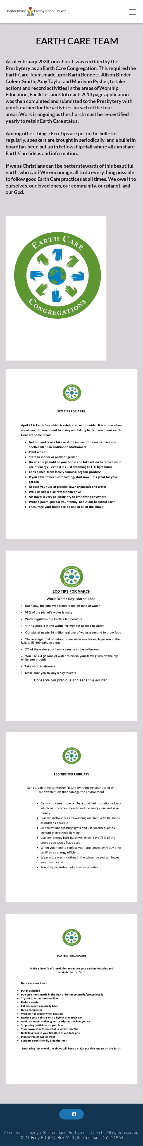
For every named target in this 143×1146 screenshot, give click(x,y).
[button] (132, 11)
